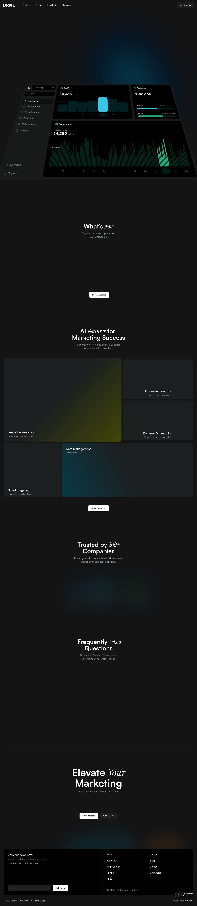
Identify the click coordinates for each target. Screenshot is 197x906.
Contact (154, 866)
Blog (152, 860)
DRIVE (9, 5)
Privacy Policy (25, 900)
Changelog (155, 872)
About (110, 878)
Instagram (122, 889)
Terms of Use (39, 900)
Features (111, 860)
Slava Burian (186, 900)
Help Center (113, 866)
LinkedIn (135, 889)
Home (110, 854)
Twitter (110, 889)
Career (153, 854)
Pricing (110, 872)
